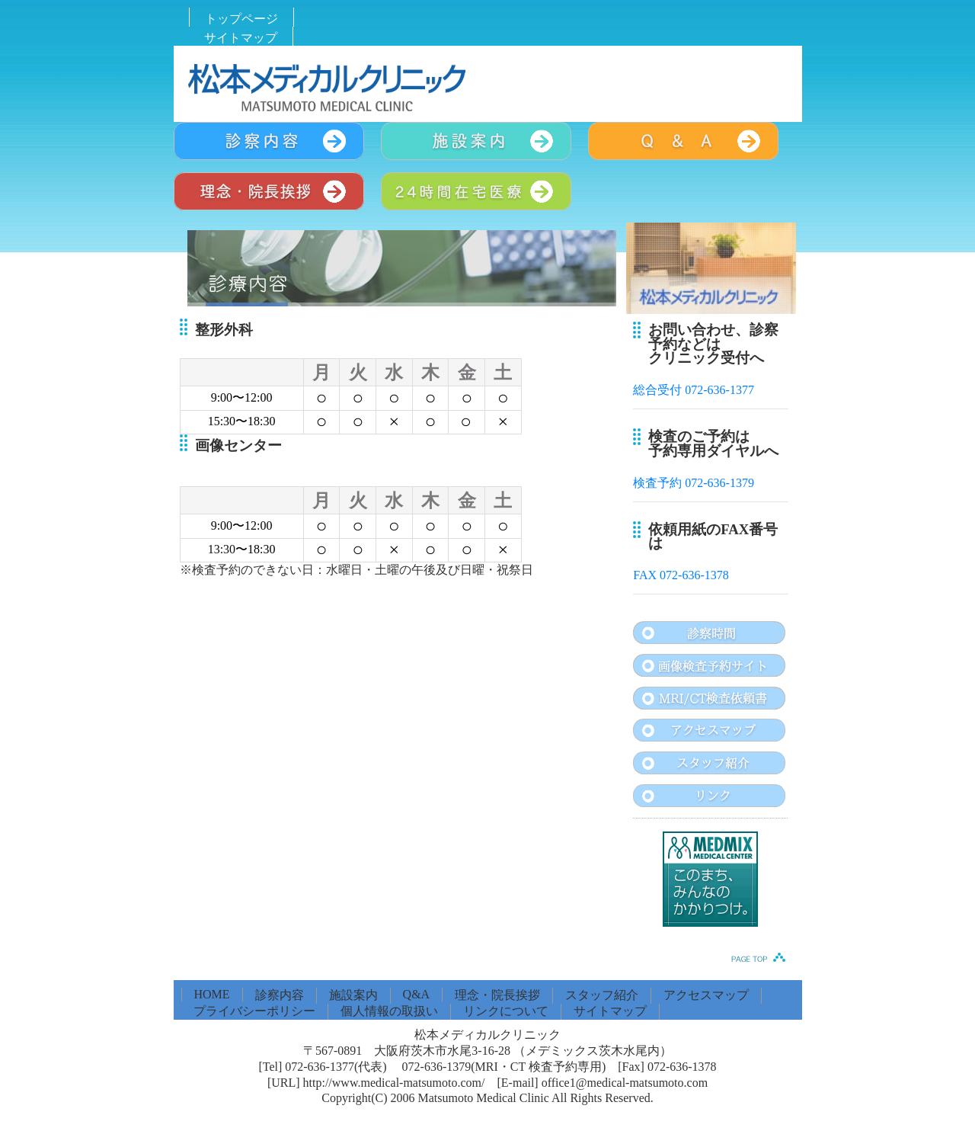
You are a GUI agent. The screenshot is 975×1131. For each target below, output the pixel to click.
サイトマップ (240, 37)
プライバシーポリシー (254, 1010)
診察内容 (279, 994)
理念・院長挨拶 (497, 994)
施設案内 (353, 994)
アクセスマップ (706, 994)
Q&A (416, 994)
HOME (212, 994)
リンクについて (505, 1010)
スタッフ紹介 (601, 994)
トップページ (241, 18)
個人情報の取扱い (389, 1010)
